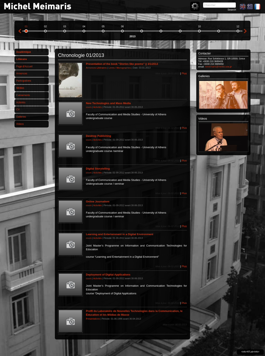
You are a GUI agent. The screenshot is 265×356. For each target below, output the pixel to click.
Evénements (23, 95)
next (245, 31)
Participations (23, 80)
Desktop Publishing (98, 135)
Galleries (21, 116)
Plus (184, 73)
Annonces (21, 73)
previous (20, 31)
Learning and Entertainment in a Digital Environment (119, 234)
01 (26, 26)
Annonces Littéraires (96, 67)
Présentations (93, 319)
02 (45, 26)
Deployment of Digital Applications (108, 274)
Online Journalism (97, 201)
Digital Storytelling (98, 168)
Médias (20, 88)
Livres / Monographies (119, 67)
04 (84, 26)
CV (18, 109)
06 (122, 26)
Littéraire (21, 59)
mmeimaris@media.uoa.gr (218, 66)
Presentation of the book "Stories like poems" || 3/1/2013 (122, 63)
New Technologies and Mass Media (108, 103)
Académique (23, 52)
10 (199, 26)
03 (64, 26)
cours (89, 107)
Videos (20, 124)
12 (237, 26)
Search (232, 9)
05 (103, 26)
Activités (20, 102)
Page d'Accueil (24, 66)
